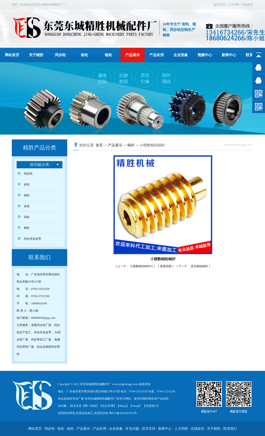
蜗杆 (27, 228)
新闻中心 (229, 55)
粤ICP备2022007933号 (122, 413)
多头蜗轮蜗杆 (194, 266)
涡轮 (27, 217)
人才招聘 (233, 4)
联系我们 (230, 428)
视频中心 (205, 55)
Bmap (122, 406)
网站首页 (12, 55)
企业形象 (180, 55)
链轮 (108, 55)
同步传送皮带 (32, 238)
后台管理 (107, 406)
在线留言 (247, 4)
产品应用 (156, 55)
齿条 (27, 206)
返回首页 (219, 4)
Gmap (135, 406)
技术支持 (148, 428)
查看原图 (166, 266)
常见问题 (132, 428)
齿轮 (84, 55)
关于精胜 (36, 55)
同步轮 (60, 55)
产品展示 (132, 55)
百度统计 (151, 406)
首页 (99, 145)
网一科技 (90, 406)
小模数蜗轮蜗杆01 (136, 266)
